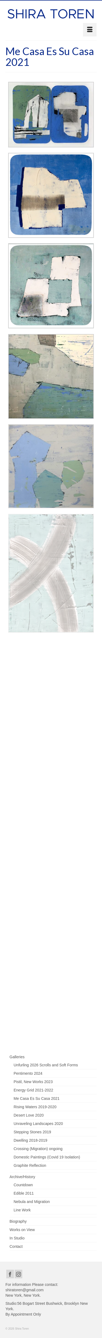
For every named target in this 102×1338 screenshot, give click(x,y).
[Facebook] (10, 1274)
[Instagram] (18, 1274)
